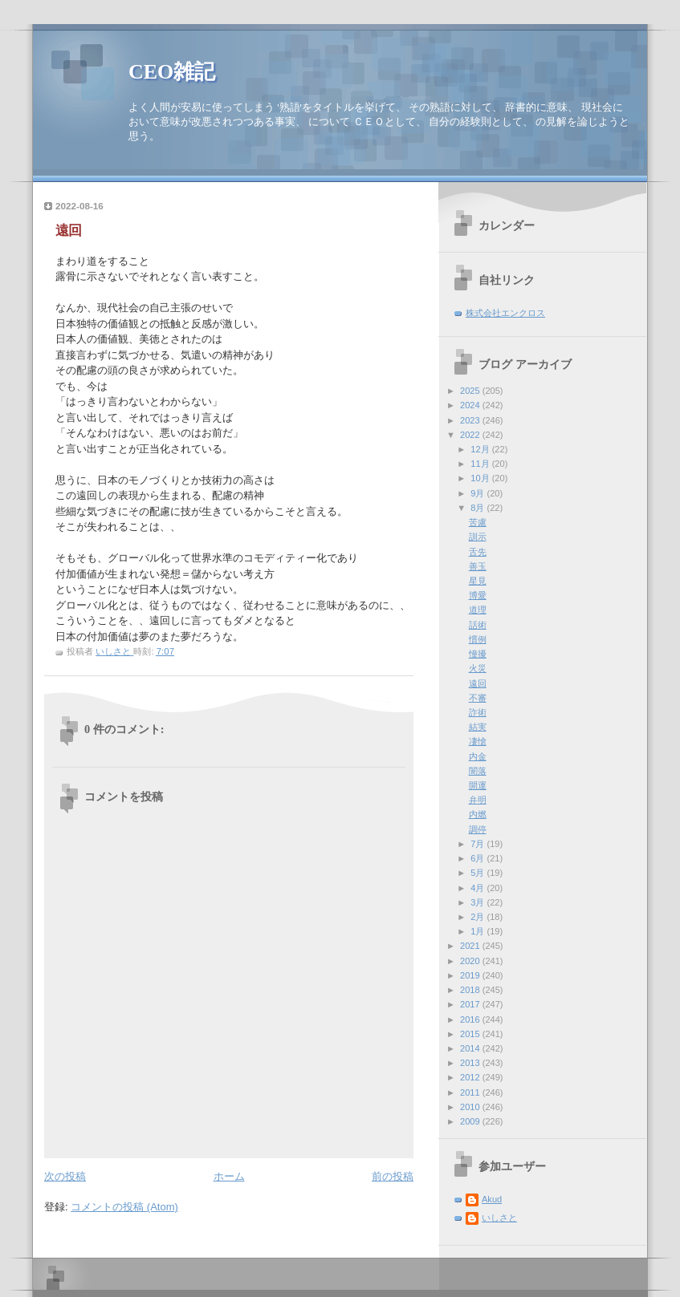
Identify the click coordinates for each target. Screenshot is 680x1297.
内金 (478, 756)
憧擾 (478, 654)
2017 (471, 1004)
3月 (478, 902)
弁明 (478, 800)
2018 (471, 990)
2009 (471, 1121)
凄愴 (478, 741)
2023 (471, 420)
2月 (478, 917)
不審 (478, 698)
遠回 (478, 683)
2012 (471, 1077)
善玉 (478, 566)
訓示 (478, 536)
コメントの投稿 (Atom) (124, 1207)
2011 (471, 1092)
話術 (478, 625)
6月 (478, 858)
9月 (478, 493)
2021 (471, 945)
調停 (478, 829)
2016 (471, 1019)
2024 (471, 405)
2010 (471, 1107)
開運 (478, 785)
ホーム (229, 1176)
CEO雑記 (171, 71)
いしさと (499, 1217)
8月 (478, 508)
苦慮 (478, 522)
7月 (478, 844)
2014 (471, 1048)
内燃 (478, 814)
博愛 (478, 595)
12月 (480, 449)
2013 (471, 1063)
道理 (478, 609)
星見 (478, 581)
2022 (471, 435)
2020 (471, 961)
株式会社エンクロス (505, 313)
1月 (478, 931)
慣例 (478, 639)
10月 (480, 478)
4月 (478, 888)
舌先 (478, 552)
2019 (471, 975)
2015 (471, 1034)
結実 (478, 727)
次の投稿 (65, 1176)
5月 (478, 873)
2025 (471, 390)
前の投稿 (392, 1176)
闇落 (478, 771)
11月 (480, 463)
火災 (478, 668)
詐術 (478, 712)
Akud (492, 1199)
